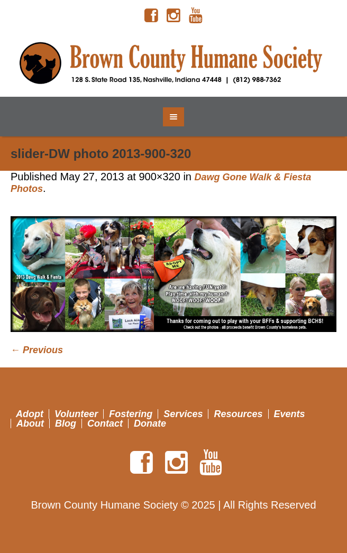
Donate (150, 423)
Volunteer (76, 414)
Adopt (29, 414)
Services (183, 414)
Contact (105, 423)
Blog (65, 423)
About (30, 423)
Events (289, 414)
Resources (238, 414)
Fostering (130, 414)
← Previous (37, 350)
